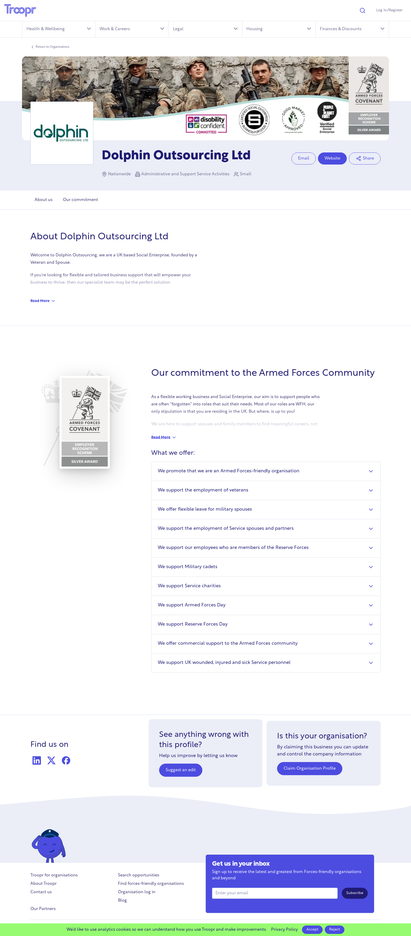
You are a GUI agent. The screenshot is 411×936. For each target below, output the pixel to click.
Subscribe (354, 893)
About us (43, 200)
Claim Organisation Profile (310, 768)
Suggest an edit (181, 770)
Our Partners (43, 909)
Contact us (41, 892)
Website (332, 158)
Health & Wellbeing (59, 28)
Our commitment (80, 200)
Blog (122, 900)
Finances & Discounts (353, 28)
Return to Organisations (49, 47)
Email (303, 158)
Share (364, 158)
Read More (43, 301)
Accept (312, 930)
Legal (206, 28)
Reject (334, 930)
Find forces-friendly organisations (151, 884)
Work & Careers (132, 28)
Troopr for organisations (54, 875)
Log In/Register (389, 10)
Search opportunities (138, 875)
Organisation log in (136, 892)
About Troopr (43, 884)
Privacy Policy (284, 930)
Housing (279, 28)
